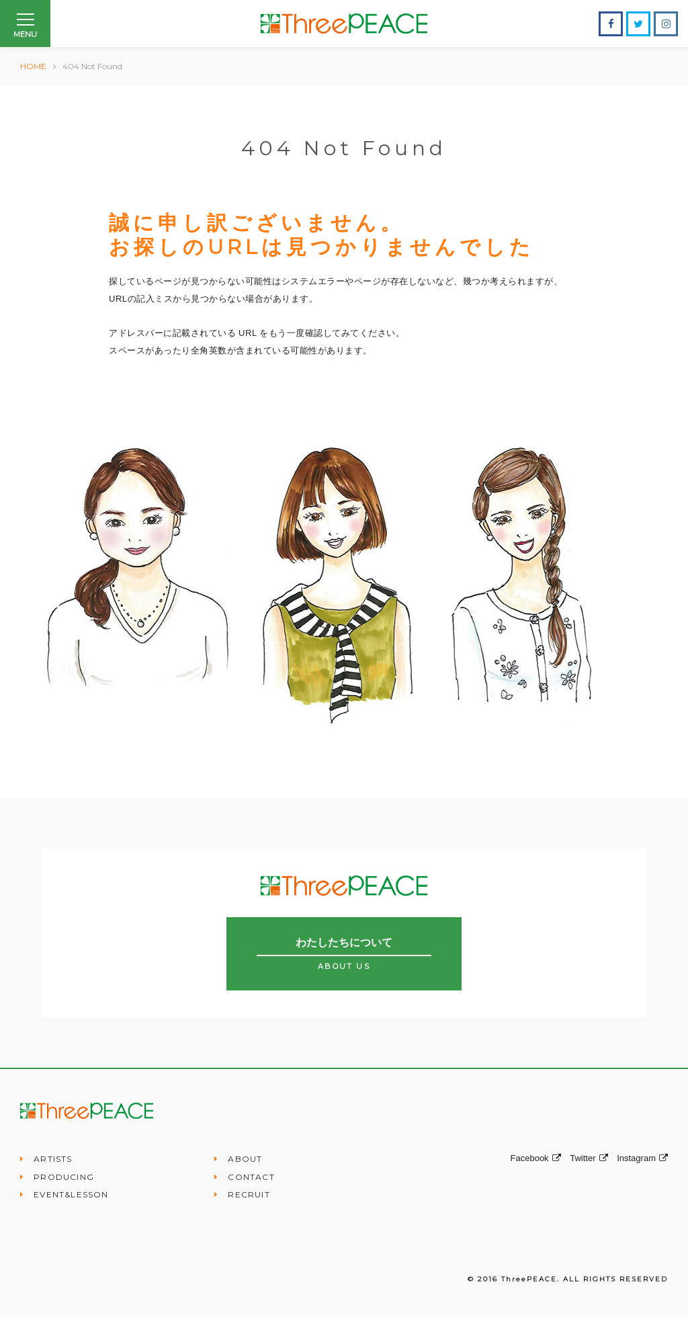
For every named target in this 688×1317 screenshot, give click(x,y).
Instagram (642, 1158)
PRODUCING (64, 1177)
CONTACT (251, 1177)
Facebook (536, 1158)
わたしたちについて (344, 954)
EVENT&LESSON (71, 1194)
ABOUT (245, 1159)
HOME (33, 66)
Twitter (588, 1158)
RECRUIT (248, 1194)
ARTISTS (53, 1159)
